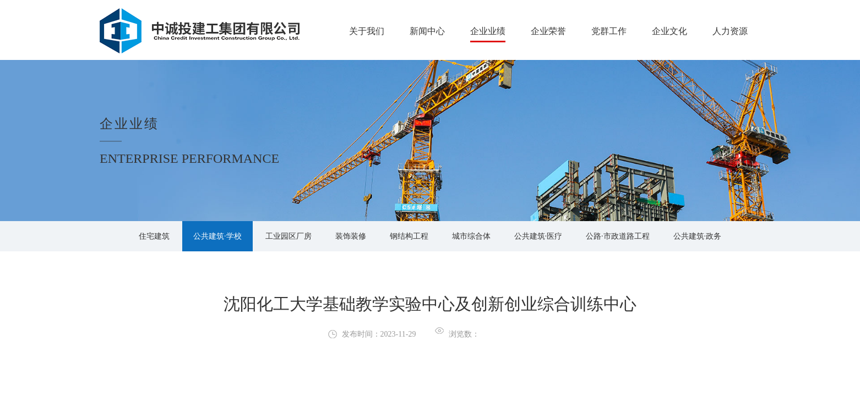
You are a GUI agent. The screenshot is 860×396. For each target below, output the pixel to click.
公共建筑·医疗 (538, 236)
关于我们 (366, 31)
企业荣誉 (548, 31)
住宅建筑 (154, 236)
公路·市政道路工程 (618, 236)
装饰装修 (350, 236)
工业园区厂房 (288, 236)
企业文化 (669, 31)
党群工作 (609, 31)
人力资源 (730, 31)
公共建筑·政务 (697, 236)
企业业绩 (487, 31)
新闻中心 (427, 31)
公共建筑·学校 (217, 236)
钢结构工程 (409, 236)
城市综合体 (471, 236)
